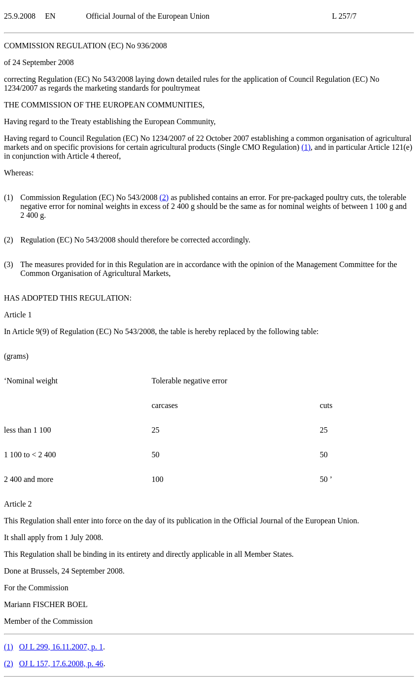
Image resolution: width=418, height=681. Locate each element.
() (306, 147)
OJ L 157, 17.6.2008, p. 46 (61, 663)
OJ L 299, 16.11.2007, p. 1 (61, 647)
